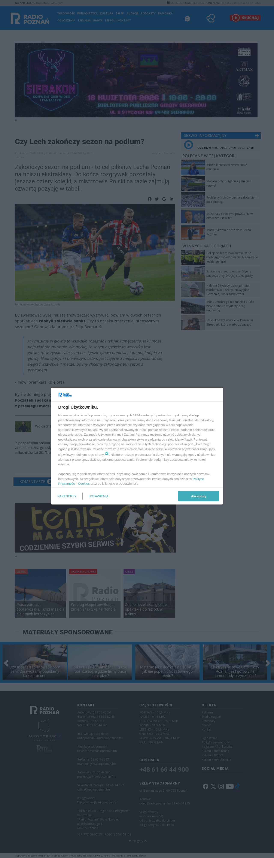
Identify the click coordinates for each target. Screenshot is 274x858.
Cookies (84, 483)
